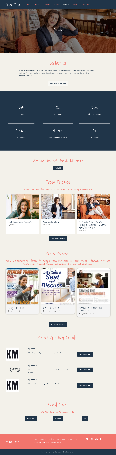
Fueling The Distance (16, 308)
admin (23, 311)
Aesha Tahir (13, 4)
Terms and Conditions (41, 442)
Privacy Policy (72, 439)
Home (35, 439)
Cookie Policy (56, 442)
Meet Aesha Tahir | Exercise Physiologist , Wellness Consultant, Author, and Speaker (92, 225)
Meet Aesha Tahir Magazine (20, 222)
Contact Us (61, 439)
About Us (43, 439)
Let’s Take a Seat (51, 308)
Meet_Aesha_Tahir (51, 222)
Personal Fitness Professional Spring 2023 (90, 309)
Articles (52, 439)
